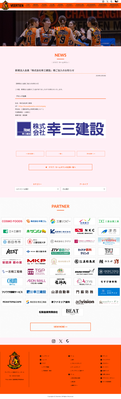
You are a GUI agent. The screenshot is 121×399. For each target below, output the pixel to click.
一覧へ (60, 154)
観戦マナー (75, 385)
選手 (73, 359)
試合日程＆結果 (76, 378)
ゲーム (72, 374)
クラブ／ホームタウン (60, 62)
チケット (105, 356)
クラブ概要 (46, 367)
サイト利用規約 (107, 382)
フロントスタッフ (76, 363)
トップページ (45, 356)
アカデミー (106, 363)
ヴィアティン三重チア (78, 371)
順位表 (73, 382)
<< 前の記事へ (30, 154)
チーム (72, 356)
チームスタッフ (76, 367)
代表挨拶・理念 (47, 371)
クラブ (43, 363)
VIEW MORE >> (60, 326)
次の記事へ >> (91, 154)
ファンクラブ (106, 359)
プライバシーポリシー (109, 378)
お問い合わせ (106, 374)
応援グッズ (106, 371)
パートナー (106, 367)
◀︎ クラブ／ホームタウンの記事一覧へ (60, 167)
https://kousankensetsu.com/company (32, 106)
